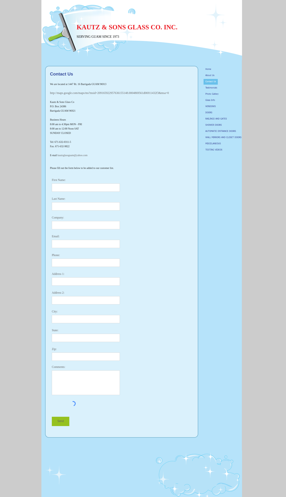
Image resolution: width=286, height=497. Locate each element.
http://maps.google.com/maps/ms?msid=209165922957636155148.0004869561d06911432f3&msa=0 (109, 92)
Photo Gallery (212, 94)
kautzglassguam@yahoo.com (73, 155)
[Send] (60, 421)
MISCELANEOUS (213, 144)
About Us (209, 75)
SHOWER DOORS (213, 125)
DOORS (208, 113)
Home (208, 69)
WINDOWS (210, 106)
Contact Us (210, 82)
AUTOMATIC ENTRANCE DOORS (220, 131)
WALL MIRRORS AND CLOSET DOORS (223, 137)
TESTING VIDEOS (213, 150)
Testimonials (211, 88)
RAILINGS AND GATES (216, 119)
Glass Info (210, 100)
